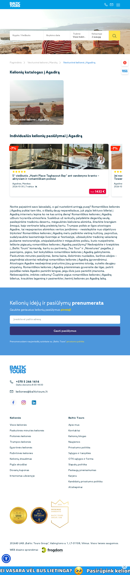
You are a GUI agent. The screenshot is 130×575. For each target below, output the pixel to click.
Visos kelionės (18, 425)
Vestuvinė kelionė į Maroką (42, 62)
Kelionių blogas (77, 436)
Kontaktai (74, 430)
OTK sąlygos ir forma (80, 459)
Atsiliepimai (75, 487)
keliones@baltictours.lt (32, 391)
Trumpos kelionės (20, 442)
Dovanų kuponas (19, 470)
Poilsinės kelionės (20, 436)
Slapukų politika (77, 464)
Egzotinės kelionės (21, 447)
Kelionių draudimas (21, 459)
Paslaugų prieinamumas (82, 470)
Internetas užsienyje (22, 476)
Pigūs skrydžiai (18, 464)
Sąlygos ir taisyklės (79, 453)
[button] (6, 558)
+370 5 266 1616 (27, 381)
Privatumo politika (79, 447)
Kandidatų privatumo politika (85, 481)
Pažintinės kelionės (21, 453)
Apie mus (74, 425)
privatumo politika (75, 342)
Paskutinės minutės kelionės (27, 430)
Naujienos (74, 442)
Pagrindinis (16, 62)
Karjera (72, 476)
